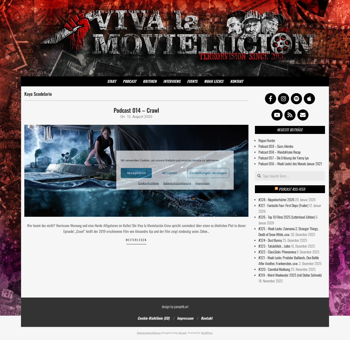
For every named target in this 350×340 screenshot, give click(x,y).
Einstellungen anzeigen (208, 173)
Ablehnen (169, 173)
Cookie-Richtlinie (148, 183)
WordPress (206, 332)
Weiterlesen (136, 240)
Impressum (203, 183)
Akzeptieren (136, 173)
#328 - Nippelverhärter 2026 (276, 199)
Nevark (182, 332)
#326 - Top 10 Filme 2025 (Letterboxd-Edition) (286, 217)
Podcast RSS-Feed (292, 189)
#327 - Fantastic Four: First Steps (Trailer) (283, 205)
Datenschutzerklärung (177, 183)
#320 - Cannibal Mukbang (274, 269)
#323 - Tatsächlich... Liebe (274, 246)
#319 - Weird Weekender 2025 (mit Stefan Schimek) (290, 275)
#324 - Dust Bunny (270, 240)
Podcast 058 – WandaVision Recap (279, 152)
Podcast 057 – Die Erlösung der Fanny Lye (283, 158)
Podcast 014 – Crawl (136, 110)
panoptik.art (181, 306)
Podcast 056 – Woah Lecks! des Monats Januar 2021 (290, 163)
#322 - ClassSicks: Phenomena (277, 251)
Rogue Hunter (266, 140)
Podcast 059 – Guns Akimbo (275, 146)
